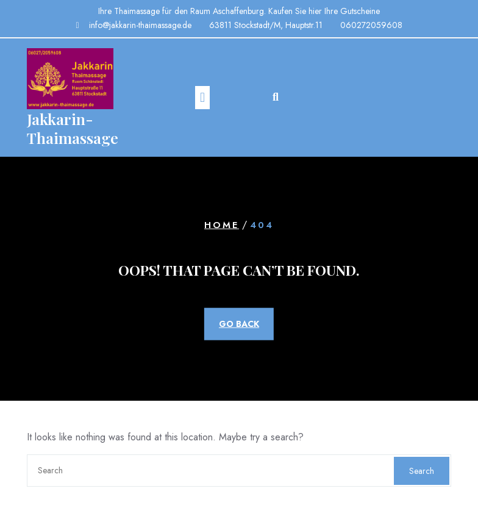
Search (421, 471)
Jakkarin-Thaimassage (72, 128)
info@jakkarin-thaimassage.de (140, 25)
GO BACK (239, 324)
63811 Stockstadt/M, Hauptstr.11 (266, 25)
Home (221, 225)
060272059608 (371, 25)
